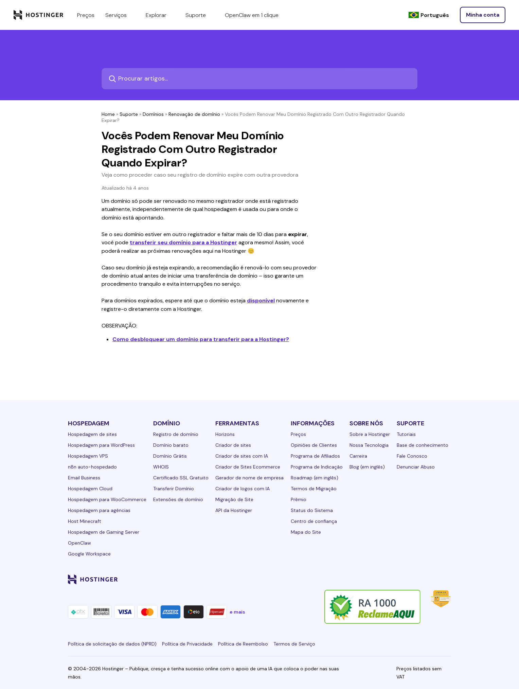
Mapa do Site (306, 532)
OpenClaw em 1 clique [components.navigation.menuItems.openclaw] (252, 15)
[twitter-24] (406, 579)
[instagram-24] (393, 579)
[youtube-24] (420, 579)
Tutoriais (406, 434)
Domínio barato (171, 445)
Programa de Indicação (317, 467)
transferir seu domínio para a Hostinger (183, 242)
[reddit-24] (433, 579)
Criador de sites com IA (241, 456)
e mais (237, 612)
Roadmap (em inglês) (314, 478)
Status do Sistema (312, 510)
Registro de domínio (175, 434)
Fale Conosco (412, 456)
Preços (298, 434)
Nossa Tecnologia (369, 445)
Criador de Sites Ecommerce (247, 467)
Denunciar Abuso (416, 467)
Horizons (225, 434)
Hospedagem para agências (99, 510)
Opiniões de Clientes (314, 445)
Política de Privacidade (187, 644)
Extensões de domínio (178, 499)
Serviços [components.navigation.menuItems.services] (120, 15)
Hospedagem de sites (92, 434)
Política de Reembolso (243, 644)
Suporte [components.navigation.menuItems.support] (199, 15)
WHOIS (161, 467)
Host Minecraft (84, 521)
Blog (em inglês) (367, 467)
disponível (261, 300)
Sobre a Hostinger (370, 434)
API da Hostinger (233, 510)
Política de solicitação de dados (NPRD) (112, 644)
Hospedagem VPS (88, 456)
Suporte (129, 114)
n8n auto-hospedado (92, 467)
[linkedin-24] (365, 579)
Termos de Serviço (294, 644)
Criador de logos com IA (242, 488)
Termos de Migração (314, 488)
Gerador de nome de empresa (249, 478)
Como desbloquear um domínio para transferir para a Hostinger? (200, 339)
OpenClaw (79, 543)
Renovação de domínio (194, 114)
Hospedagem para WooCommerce (107, 499)
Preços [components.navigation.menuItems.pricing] (85, 15)
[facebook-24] (379, 579)
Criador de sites (233, 445)
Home (108, 114)
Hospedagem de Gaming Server (103, 532)
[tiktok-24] (447, 579)
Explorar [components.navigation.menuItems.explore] (160, 15)
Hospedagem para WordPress (101, 445)
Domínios (153, 114)
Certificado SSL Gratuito (181, 478)
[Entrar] (482, 15)
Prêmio (298, 499)
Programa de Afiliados (315, 456)
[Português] (428, 15)
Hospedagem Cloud (90, 488)
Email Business (84, 478)
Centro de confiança (314, 521)
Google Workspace (89, 554)
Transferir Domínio (173, 488)
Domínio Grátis (170, 456)
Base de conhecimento (422, 445)
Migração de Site (234, 499)
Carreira (358, 456)
